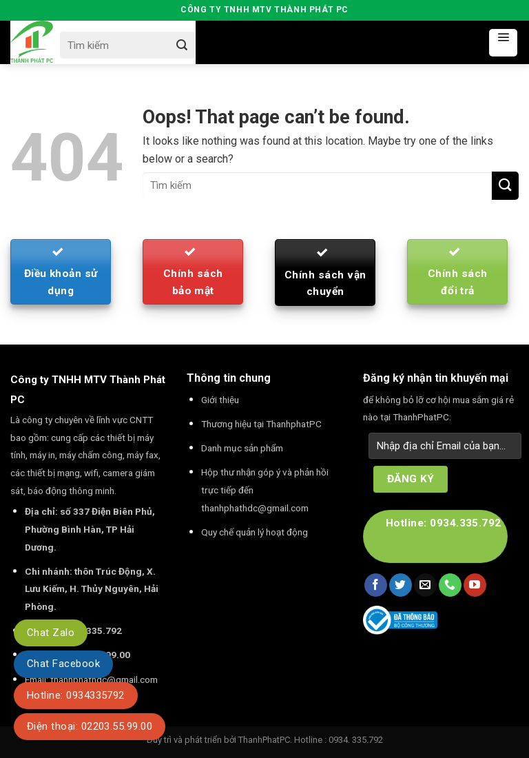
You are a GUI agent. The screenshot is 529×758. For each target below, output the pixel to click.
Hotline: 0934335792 (76, 695)
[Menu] (503, 43)
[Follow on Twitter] (400, 585)
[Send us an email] (425, 585)
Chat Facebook (63, 663)
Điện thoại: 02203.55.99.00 (89, 726)
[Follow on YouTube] (475, 585)
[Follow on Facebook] (375, 585)
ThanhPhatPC (264, 740)
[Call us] (450, 585)
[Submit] (181, 45)
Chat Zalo (50, 632)
